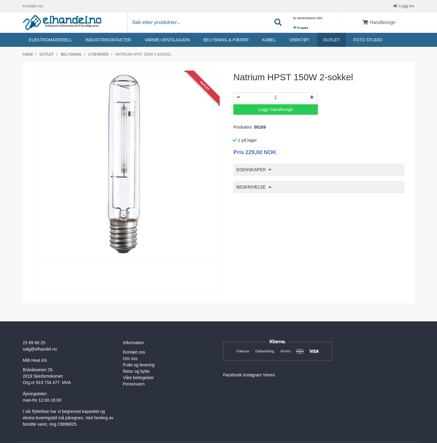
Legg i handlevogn (275, 109)
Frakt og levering (138, 364)
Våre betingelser (138, 377)
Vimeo (269, 374)
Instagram (252, 374)
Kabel (269, 39)
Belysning (71, 54)
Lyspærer (98, 54)
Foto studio (367, 39)
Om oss (130, 358)
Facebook (232, 374)
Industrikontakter (108, 39)
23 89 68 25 (34, 342)
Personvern (134, 384)
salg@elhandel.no (40, 349)
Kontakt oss (33, 6)
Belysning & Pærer (226, 39)
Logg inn (406, 6)
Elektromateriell (50, 39)
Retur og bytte (136, 371)
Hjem (28, 54)
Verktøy (299, 39)
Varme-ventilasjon (167, 39)
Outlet (331, 39)
